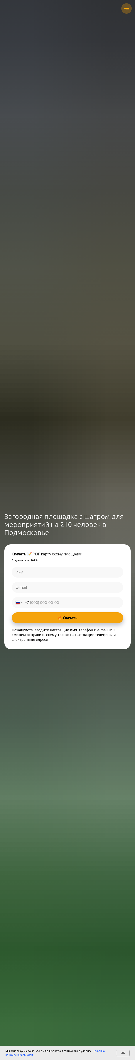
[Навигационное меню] (126, 8)
